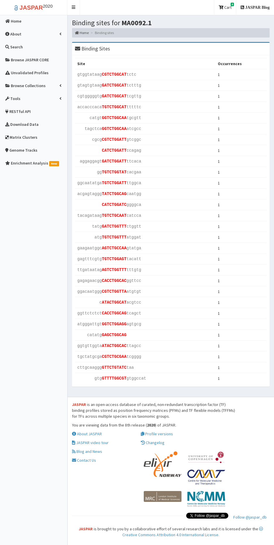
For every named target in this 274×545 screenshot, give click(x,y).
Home (82, 33)
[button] (73, 7)
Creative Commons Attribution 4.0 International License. (192, 532)
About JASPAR (87, 433)
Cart (226, 6)
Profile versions (157, 433)
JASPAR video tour (90, 442)
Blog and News (87, 451)
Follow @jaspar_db (250, 517)
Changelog (153, 442)
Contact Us (84, 460)
